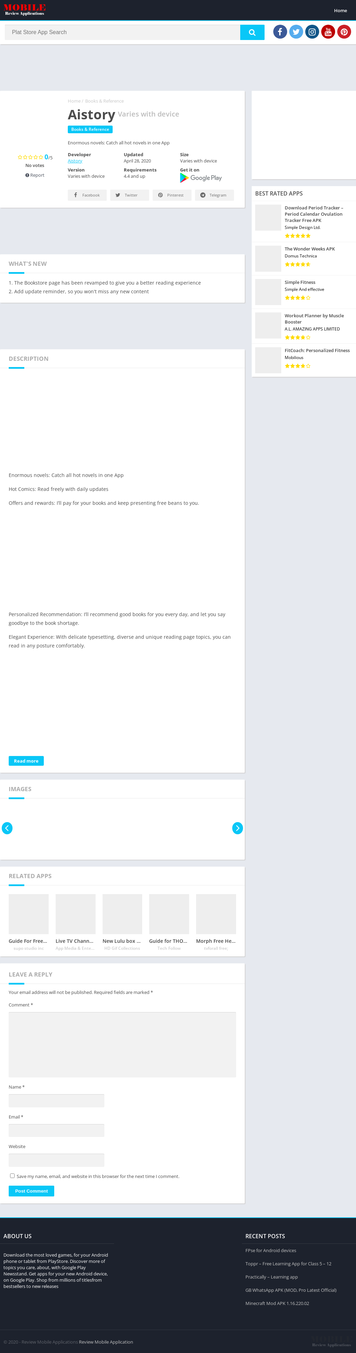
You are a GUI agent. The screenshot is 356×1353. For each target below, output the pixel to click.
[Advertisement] (178, 69)
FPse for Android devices (270, 1249)
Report (34, 177)
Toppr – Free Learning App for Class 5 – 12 (288, 1262)
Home (340, 10)
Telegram (212, 197)
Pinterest (170, 197)
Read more (26, 763)
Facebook (86, 197)
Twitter (126, 197)
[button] (248, 33)
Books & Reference (104, 103)
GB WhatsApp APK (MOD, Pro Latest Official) (291, 1289)
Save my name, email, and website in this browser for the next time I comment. (98, 1179)
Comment (21, 1007)
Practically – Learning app (271, 1275)
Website (17, 1149)
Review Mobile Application (106, 1341)
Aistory (75, 163)
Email (16, 1119)
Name (17, 1089)
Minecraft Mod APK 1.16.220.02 (277, 1302)
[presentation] (8, 830)
